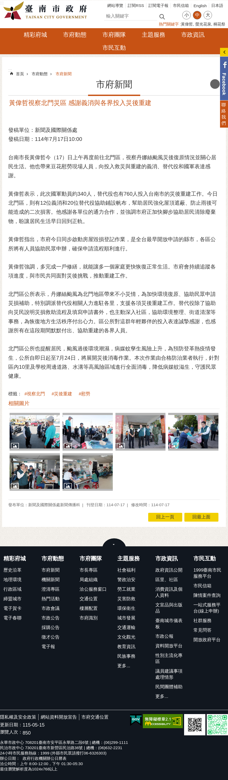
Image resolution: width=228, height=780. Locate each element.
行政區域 (12, 589)
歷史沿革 (12, 570)
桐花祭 (219, 24)
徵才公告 (51, 637)
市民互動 (114, 47)
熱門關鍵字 (169, 24)
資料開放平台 (169, 645)
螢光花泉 (203, 24)
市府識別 (89, 617)
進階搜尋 (173, 16)
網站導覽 (115, 5)
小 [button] (186, 15)
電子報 (48, 646)
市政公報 (164, 636)
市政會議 (51, 608)
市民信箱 (181, 5)
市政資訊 (193, 34)
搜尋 (108, 15)
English (200, 5)
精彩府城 (35, 34)
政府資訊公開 (169, 570)
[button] (35, 432)
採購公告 (51, 627)
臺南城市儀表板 (169, 623)
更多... (123, 665)
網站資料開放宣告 (59, 717)
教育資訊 (126, 646)
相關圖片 (19, 403)
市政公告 (51, 617)
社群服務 (202, 620)
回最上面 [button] (201, 516)
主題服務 (153, 34)
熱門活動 (51, 598)
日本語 (217, 5)
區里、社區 (166, 579)
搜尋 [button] (162, 16)
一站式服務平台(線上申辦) (207, 608)
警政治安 (126, 579)
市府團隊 (114, 34)
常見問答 (202, 630)
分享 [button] (218, 12)
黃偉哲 (187, 24)
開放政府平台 (207, 639)
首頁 (20, 74)
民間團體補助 (169, 686)
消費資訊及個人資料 (169, 592)
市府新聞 (64, 74)
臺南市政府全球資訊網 (46, 11)
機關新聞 (51, 579)
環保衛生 (126, 608)
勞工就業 (126, 589)
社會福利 (126, 570)
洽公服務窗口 (93, 589)
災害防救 (126, 598)
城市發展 (126, 617)
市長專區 (89, 570)
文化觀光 (126, 637)
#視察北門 (34, 393)
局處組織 (89, 579)
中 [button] (197, 15)
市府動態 (74, 34)
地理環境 (12, 579)
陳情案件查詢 (207, 595)
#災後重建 (62, 393)
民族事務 (126, 656)
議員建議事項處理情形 (169, 674)
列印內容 (215, 84)
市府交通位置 (95, 717)
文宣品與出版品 (169, 608)
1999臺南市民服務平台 (207, 573)
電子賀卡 (12, 608)
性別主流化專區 (169, 658)
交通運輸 (126, 627)
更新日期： (11, 724)
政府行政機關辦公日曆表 (45, 758)
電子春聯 (12, 617)
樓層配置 (89, 608)
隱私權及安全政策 (18, 717)
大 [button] (208, 15)
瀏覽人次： (11, 732)
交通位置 (89, 598)
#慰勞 (84, 393)
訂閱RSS (136, 5)
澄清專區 (51, 589)
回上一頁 (165, 516)
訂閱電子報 (158, 5)
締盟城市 (12, 598)
